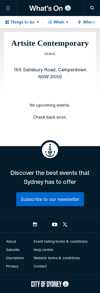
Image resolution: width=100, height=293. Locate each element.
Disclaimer (15, 257)
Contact (40, 266)
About (11, 241)
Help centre (43, 249)
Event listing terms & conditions (60, 241)
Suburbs (13, 249)
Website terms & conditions (57, 257)
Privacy (12, 266)
